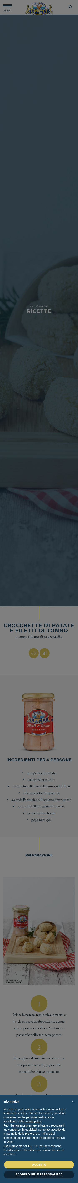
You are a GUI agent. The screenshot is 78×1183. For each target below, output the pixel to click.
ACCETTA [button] (39, 1164)
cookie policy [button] (33, 1121)
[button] (72, 1101)
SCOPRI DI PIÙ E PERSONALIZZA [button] (39, 1174)
